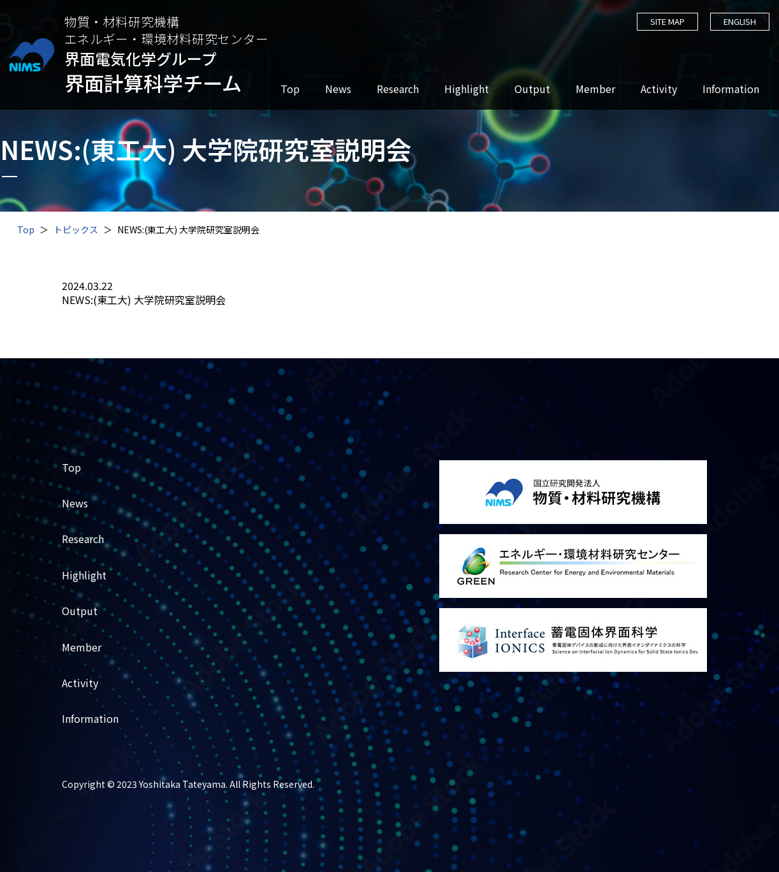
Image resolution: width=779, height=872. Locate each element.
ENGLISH (739, 21)
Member (595, 89)
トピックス (76, 229)
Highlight (466, 89)
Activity (658, 89)
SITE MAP (666, 21)
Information (730, 89)
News (337, 89)
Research (397, 89)
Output (532, 89)
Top (289, 89)
